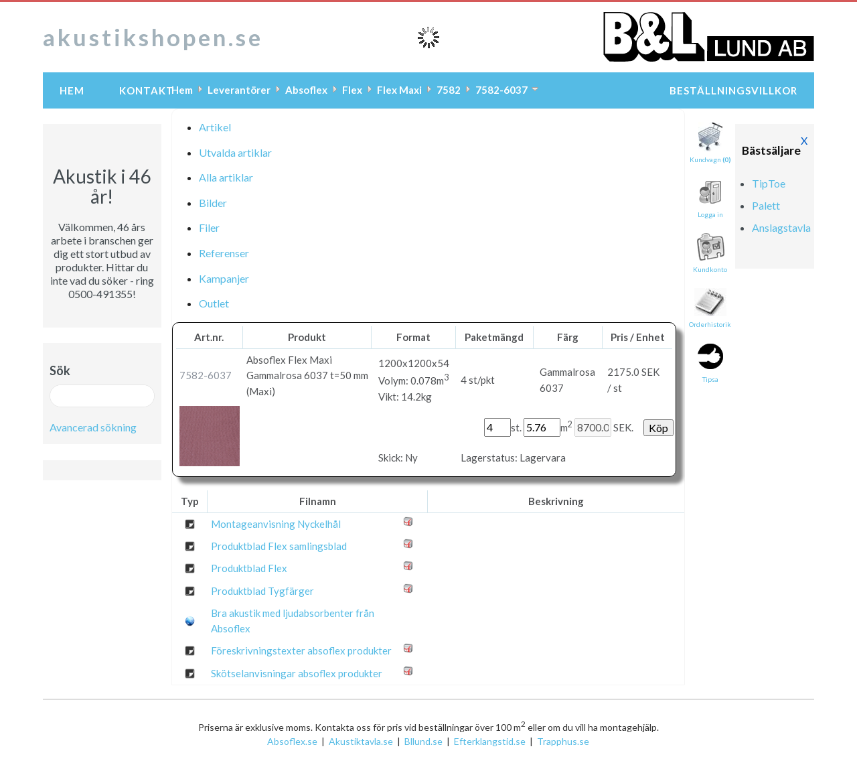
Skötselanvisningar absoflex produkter (296, 673)
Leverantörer (239, 90)
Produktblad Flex (249, 568)
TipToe (768, 183)
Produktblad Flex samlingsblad (279, 546)
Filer (209, 227)
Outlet (214, 303)
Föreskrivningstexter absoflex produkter (301, 650)
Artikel (215, 127)
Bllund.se (423, 741)
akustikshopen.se (153, 37)
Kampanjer (224, 278)
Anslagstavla (781, 227)
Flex (352, 90)
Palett (766, 205)
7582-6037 (501, 90)
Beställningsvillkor (733, 90)
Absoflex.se (292, 741)
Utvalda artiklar (235, 152)
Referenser (224, 253)
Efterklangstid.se (490, 741)
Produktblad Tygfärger (262, 591)
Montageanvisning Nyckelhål (276, 524)
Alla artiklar (226, 177)
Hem (72, 90)
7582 (449, 90)
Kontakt (146, 90)
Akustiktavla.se (361, 741)
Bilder (213, 202)
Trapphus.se (563, 741)
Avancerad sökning (93, 427)
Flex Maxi (399, 90)
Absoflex (306, 90)
